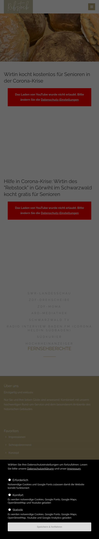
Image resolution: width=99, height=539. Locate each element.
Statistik (18, 510)
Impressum (74, 468)
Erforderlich (20, 480)
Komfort (18, 495)
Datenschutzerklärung (40, 468)
